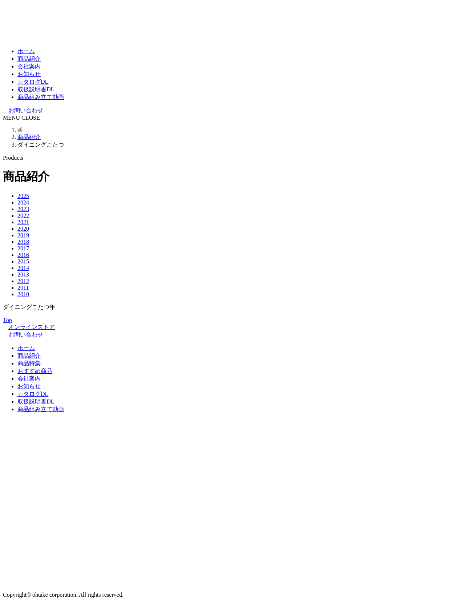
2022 (23, 215)
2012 (23, 281)
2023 (23, 209)
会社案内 (29, 66)
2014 (23, 268)
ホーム (26, 51)
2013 (23, 274)
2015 (23, 261)
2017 (23, 248)
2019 (23, 235)
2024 (23, 202)
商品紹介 (29, 59)
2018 (23, 242)
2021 (23, 222)
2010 (23, 294)
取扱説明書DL (35, 89)
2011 (23, 288)
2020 (23, 229)
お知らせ (29, 74)
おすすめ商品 (34, 371)
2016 (23, 255)
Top (9, 320)
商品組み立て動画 (40, 97)
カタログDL (32, 82)
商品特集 (29, 363)
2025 (23, 196)
